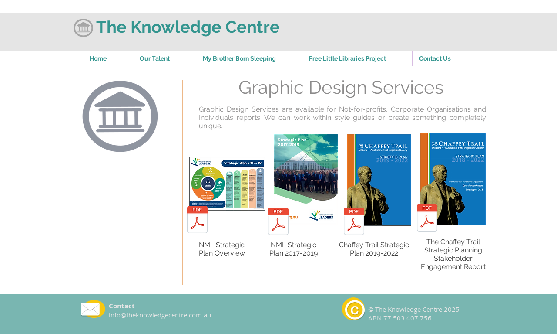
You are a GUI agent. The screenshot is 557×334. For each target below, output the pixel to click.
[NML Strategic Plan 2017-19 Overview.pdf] (197, 220)
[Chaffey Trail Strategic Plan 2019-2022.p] (354, 222)
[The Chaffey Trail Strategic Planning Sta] (427, 219)
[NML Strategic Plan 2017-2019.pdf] (278, 222)
